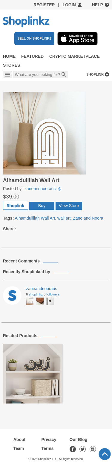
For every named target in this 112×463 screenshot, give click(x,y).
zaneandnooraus (43, 188)
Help (97, 5)
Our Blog (79, 439)
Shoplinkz (36, 294)
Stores (11, 65)
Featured (32, 56)
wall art (63, 218)
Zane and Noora (88, 218)
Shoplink (95, 74)
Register (44, 5)
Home (9, 56)
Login (69, 5)
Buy (41, 205)
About (19, 439)
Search (64, 75)
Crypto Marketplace (74, 56)
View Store (69, 205)
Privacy (49, 439)
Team (18, 448)
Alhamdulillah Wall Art (35, 218)
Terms (48, 448)
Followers (52, 294)
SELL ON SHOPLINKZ (34, 38)
